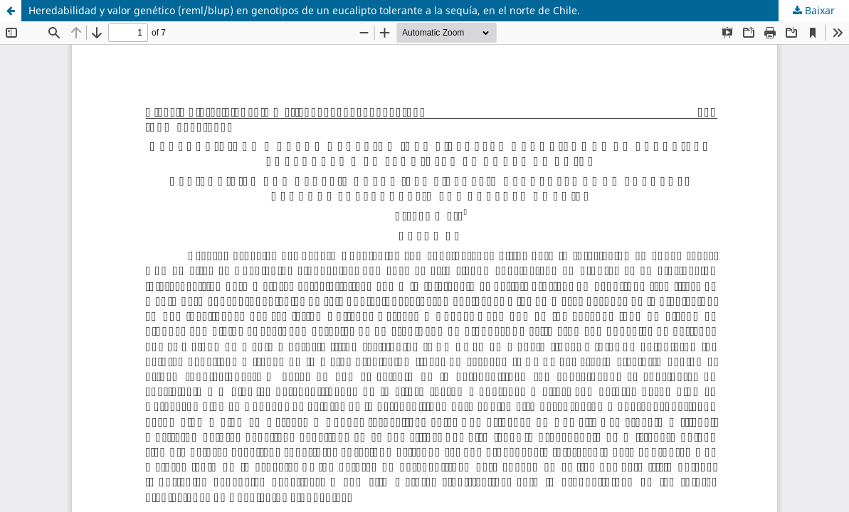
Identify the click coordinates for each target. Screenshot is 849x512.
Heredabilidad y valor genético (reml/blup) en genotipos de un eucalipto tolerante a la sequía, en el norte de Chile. (304, 10)
